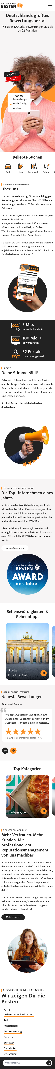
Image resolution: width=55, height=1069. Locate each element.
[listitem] (19, 1015)
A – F (27, 1010)
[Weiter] (13, 751)
